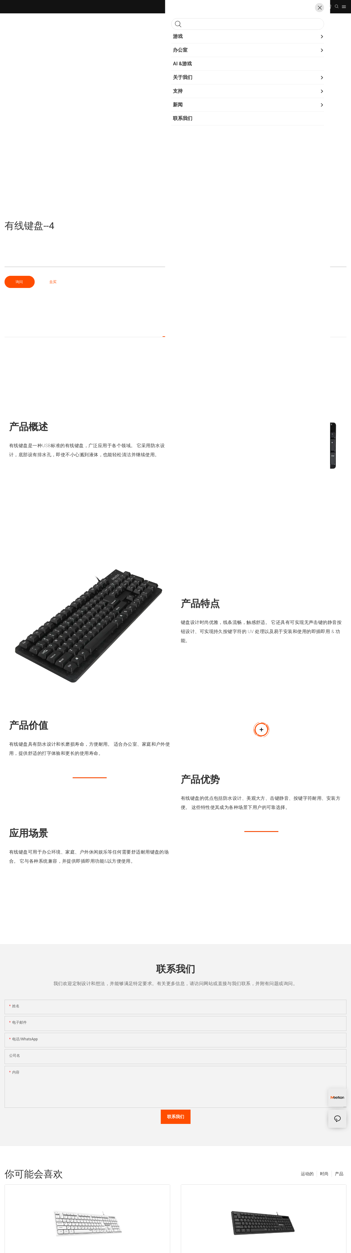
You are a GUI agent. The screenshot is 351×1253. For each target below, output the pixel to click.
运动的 (307, 1173)
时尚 (324, 1173)
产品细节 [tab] (175, 330)
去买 (53, 282)
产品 (339, 1173)
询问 (19, 282)
